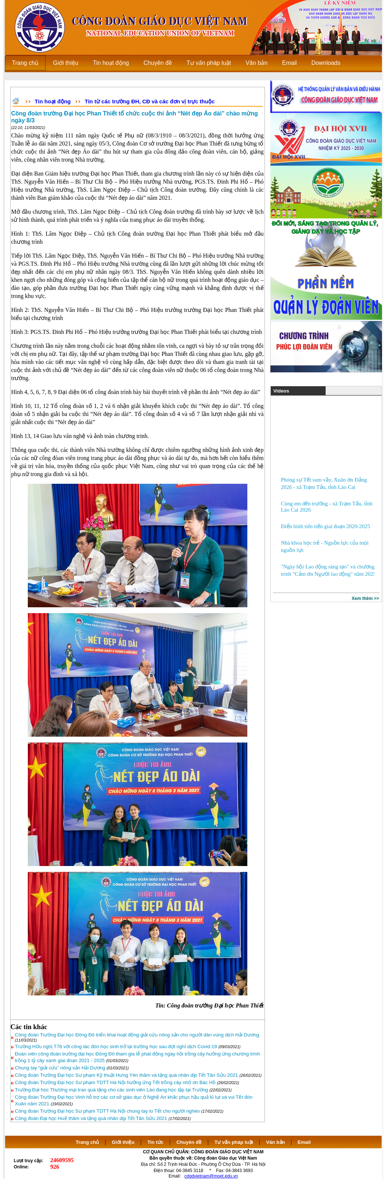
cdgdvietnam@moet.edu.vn (211, 1176)
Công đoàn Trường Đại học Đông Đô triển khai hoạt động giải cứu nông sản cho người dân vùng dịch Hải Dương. (138, 1035)
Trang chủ (87, 1142)
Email (304, 1142)
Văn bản (276, 1142)
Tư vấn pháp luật (233, 1142)
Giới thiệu (123, 1142)
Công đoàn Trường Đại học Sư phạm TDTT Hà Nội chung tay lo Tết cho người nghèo (107, 1111)
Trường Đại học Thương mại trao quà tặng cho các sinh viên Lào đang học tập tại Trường (111, 1090)
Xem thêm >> (365, 598)
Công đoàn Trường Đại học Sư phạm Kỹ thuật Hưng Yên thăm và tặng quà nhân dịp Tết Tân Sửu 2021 (126, 1075)
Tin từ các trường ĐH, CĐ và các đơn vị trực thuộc (150, 101)
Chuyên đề (189, 1142)
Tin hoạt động (53, 101)
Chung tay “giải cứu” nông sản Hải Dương (60, 1068)
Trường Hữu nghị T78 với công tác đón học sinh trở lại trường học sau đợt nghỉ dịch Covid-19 (116, 1046)
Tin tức (155, 1142)
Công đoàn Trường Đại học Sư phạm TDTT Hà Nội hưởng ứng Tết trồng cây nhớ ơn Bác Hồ (115, 1082)
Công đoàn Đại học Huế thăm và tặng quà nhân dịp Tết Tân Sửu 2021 (91, 1118)
